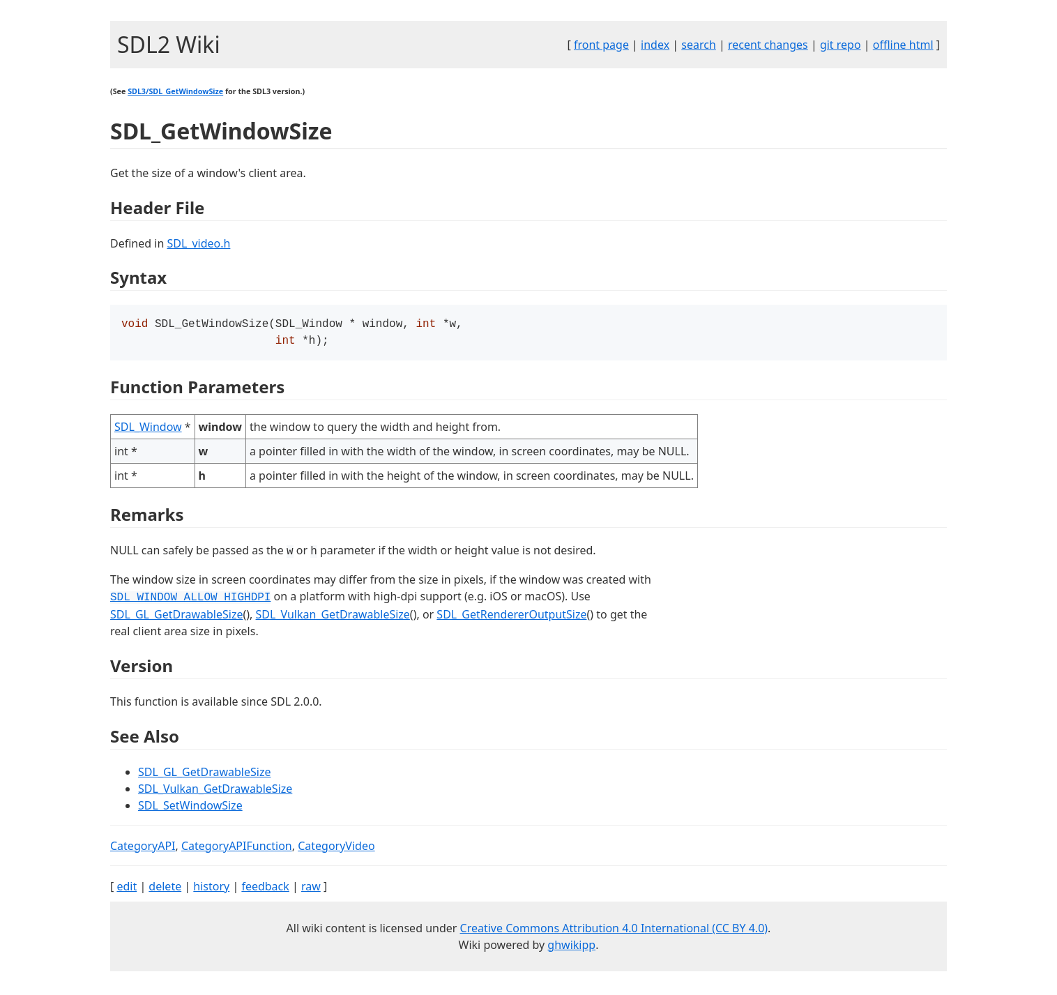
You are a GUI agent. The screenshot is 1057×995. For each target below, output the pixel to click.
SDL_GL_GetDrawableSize (176, 617)
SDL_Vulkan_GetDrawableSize (333, 617)
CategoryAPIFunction (236, 848)
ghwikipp (571, 947)
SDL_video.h (198, 243)
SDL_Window (148, 429)
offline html (903, 44)
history (211, 889)
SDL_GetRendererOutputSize (511, 617)
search (698, 44)
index (655, 44)
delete (165, 889)
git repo (840, 44)
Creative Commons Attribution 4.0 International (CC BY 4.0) (614, 931)
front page (601, 44)
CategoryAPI (143, 848)
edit (126, 889)
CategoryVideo (336, 848)
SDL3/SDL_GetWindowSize (175, 91)
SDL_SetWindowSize (190, 808)
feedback (265, 889)
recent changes (768, 44)
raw (311, 889)
